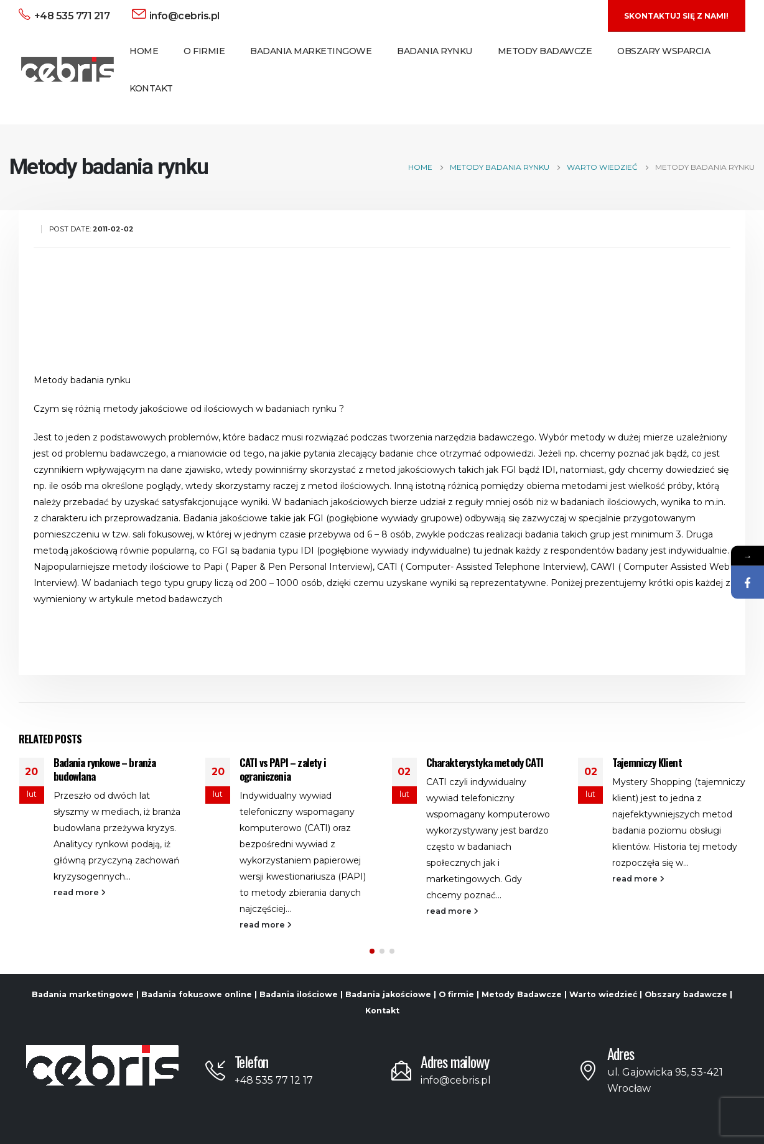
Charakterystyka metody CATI (484, 762)
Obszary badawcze (686, 994)
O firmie (456, 994)
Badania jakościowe (388, 994)
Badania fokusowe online (196, 994)
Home (143, 51)
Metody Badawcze (545, 51)
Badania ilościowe (298, 994)
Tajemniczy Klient (647, 762)
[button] (372, 951)
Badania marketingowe (83, 994)
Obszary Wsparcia (663, 51)
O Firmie (204, 51)
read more (80, 892)
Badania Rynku (434, 51)
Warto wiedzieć (603, 994)
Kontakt (151, 88)
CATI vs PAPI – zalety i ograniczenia (283, 769)
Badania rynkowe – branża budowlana (105, 769)
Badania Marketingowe (310, 51)
